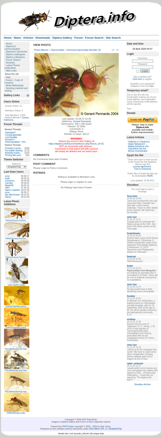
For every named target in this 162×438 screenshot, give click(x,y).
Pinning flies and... (13, 155)
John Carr (132, 217)
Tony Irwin (132, 196)
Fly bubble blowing (14, 150)
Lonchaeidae (11, 137)
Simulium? (10, 139)
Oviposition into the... (138, 148)
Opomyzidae (57, 50)
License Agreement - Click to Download (142, 167)
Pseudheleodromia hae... (16, 349)
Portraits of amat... (13, 148)
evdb (7, 178)
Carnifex (9, 183)
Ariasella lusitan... (13, 153)
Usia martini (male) (17, 285)
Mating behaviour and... (139, 146)
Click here (137, 79)
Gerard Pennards (82, 121)
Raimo (8, 197)
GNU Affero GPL (96, 429)
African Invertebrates (137, 151)
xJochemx (10, 181)
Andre (130, 266)
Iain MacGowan (12, 195)
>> (117, 50)
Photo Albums (41, 50)
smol (7, 176)
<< (113, 50)
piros (7, 192)
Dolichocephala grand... (16, 306)
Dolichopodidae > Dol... (16, 142)
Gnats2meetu (133, 233)
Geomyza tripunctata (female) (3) (84, 50)
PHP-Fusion (68, 426)
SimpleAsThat (115, 429)
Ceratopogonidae (13, 135)
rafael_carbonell (135, 363)
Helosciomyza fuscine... (16, 220)
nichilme (131, 319)
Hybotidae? (10, 132)
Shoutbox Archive (142, 384)
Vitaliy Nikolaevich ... (137, 144)
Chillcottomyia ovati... (16, 413)
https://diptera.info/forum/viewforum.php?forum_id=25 (76, 143)
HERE (150, 176)
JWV (7, 188)
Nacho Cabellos (12, 190)
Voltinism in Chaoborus (139, 142)
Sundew (131, 296)
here (152, 86)
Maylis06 (9, 185)
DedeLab (131, 256)
